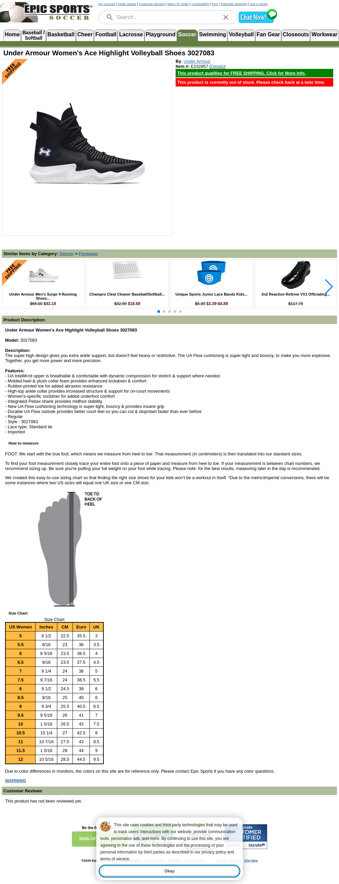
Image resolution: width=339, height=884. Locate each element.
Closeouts (296, 34)
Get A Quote (258, 4)
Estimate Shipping (234, 4)
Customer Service (152, 4)
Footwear (88, 253)
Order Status (127, 4)
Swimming (212, 34)
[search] (110, 17)
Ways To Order (178, 4)
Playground (161, 34)
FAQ (215, 4)
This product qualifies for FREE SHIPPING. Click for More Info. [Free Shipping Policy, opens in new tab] (241, 73)
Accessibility (200, 4)
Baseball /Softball (33, 35)
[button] (257, 22)
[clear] (226, 17)
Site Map (251, 860)
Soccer (187, 34)
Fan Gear (268, 34)
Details (217, 66)
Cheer (85, 34)
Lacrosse (131, 34)
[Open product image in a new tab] (87, 144)
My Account (106, 4)
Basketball (61, 34)
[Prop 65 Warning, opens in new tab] (15, 780)
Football (105, 34)
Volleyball (241, 34)
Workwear (324, 34)
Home (12, 34)
